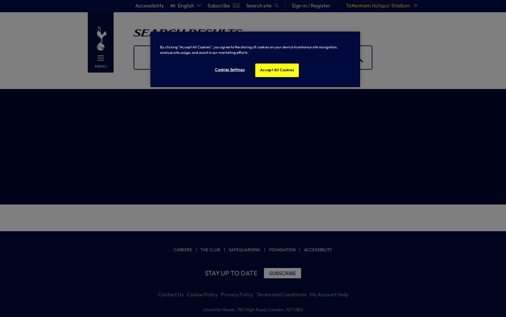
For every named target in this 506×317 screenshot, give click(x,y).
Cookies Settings (230, 69)
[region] (255, 59)
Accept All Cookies (277, 70)
